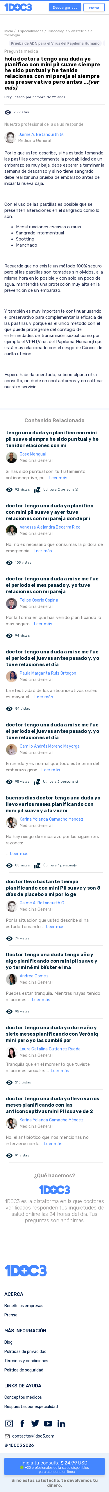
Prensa (10, 1315)
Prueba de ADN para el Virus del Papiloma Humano (55, 43)
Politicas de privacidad (25, 1351)
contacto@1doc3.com (29, 1436)
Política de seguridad (23, 1370)
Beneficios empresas (23, 1305)
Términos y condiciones (26, 1360)
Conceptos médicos (23, 1397)
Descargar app (65, 8)
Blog (8, 1342)
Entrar (94, 8)
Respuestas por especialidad (31, 1406)
